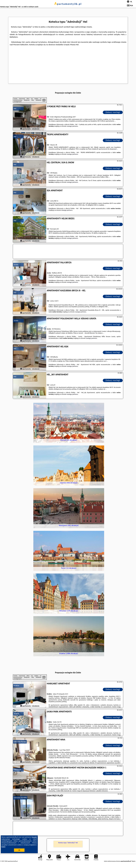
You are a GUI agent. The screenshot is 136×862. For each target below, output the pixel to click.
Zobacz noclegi (113, 112)
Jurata (16, 264)
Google (34, 837)
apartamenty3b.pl (68, 3)
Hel (15, 108)
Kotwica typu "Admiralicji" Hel (68, 843)
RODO (3, 847)
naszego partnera (72, 126)
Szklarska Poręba (20, 741)
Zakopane (17, 770)
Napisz (133, 861)
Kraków (16, 685)
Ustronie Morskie (20, 798)
